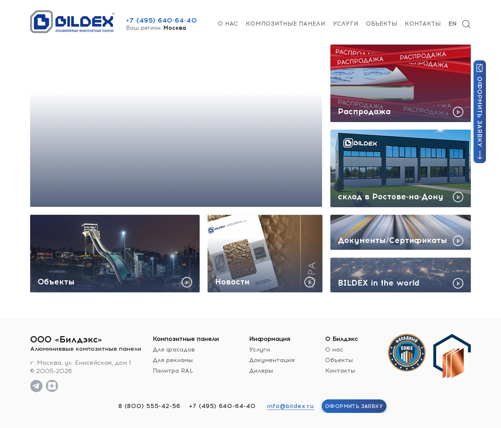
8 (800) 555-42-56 (149, 406)
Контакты (423, 23)
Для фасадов (174, 349)
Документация (272, 360)
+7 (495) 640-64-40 (161, 20)
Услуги (345, 23)
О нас (228, 23)
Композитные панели (285, 23)
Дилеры (261, 370)
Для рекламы (173, 360)
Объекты (381, 23)
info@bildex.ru (290, 406)
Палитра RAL (173, 370)
